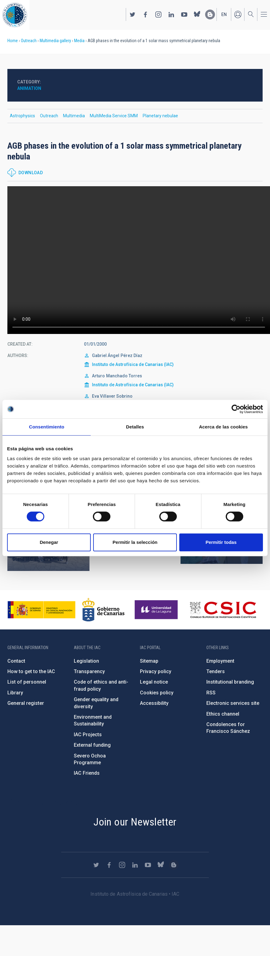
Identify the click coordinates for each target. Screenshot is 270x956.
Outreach (29, 40)
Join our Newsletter (135, 822)
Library (15, 693)
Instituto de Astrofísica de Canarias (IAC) (133, 364)
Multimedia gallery (55, 40)
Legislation (86, 661)
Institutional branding (230, 682)
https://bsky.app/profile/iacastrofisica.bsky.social (197, 14)
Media (79, 40)
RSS (211, 693)
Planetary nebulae (160, 115)
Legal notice (154, 682)
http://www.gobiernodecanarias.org (103, 609)
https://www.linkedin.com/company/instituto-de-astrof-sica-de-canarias (171, 14)
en (224, 14)
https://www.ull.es (157, 609)
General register (25, 703)
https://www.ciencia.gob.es (41, 610)
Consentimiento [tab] (46, 426)
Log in (237, 14)
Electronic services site (232, 703)
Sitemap (149, 661)
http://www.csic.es (222, 609)
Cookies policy (156, 693)
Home (12, 40)
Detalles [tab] (135, 426)
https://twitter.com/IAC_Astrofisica (132, 14)
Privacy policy (155, 671)
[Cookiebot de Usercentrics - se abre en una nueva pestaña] (236, 409)
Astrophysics (22, 115)
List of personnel (26, 682)
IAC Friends (87, 773)
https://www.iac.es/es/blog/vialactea (210, 14)
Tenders (215, 671)
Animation (29, 88)
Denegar (49, 542)
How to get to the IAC (31, 671)
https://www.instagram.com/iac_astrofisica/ (158, 14)
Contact (16, 661)
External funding (92, 745)
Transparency (89, 671)
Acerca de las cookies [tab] (223, 426)
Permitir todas (220, 542)
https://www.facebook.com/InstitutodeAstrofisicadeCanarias (145, 14)
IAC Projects (88, 734)
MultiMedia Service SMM (114, 115)
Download (30, 172)
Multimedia (74, 115)
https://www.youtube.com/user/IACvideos (184, 14)
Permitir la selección (135, 542)
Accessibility (154, 703)
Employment (220, 661)
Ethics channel (222, 714)
